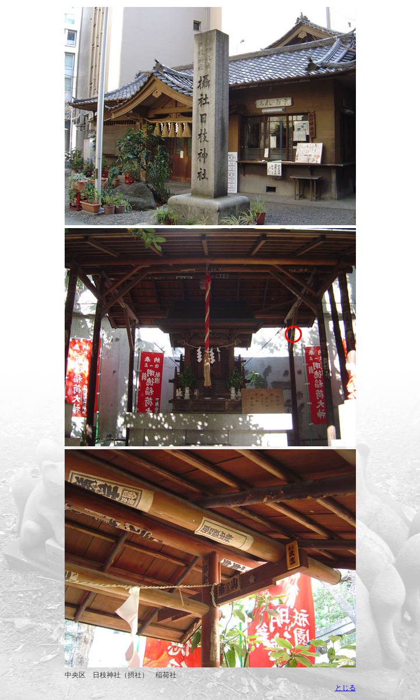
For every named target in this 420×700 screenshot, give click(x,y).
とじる (345, 688)
